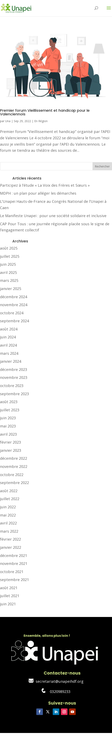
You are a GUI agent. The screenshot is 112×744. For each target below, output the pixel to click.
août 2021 (8, 587)
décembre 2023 (13, 369)
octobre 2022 (11, 474)
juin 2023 (8, 417)
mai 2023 (8, 426)
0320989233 (56, 691)
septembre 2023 (14, 393)
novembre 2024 (13, 304)
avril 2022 (8, 523)
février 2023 (10, 442)
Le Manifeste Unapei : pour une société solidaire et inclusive (53, 215)
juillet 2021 (9, 595)
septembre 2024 (14, 320)
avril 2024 (8, 345)
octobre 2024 (11, 312)
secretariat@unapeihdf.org (56, 681)
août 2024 (8, 329)
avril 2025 (8, 272)
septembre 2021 (14, 579)
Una (7, 121)
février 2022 (10, 539)
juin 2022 (8, 506)
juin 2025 (8, 264)
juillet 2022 (9, 498)
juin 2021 (8, 603)
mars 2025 (9, 280)
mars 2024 (9, 353)
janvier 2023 (10, 450)
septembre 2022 (14, 482)
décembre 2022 (13, 458)
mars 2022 (9, 531)
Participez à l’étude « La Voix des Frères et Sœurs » (45, 185)
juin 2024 (8, 337)
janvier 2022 (10, 547)
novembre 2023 (13, 377)
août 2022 (8, 490)
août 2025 (8, 248)
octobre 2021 (11, 571)
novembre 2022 (13, 466)
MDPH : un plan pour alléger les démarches (38, 193)
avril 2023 (8, 434)
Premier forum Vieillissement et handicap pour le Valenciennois (45, 112)
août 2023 (8, 401)
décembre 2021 (13, 555)
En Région (41, 121)
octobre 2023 (11, 385)
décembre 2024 (13, 296)
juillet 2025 (9, 256)
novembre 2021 (13, 563)
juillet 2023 (9, 409)
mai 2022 (8, 515)
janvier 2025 (10, 288)
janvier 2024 (10, 361)
